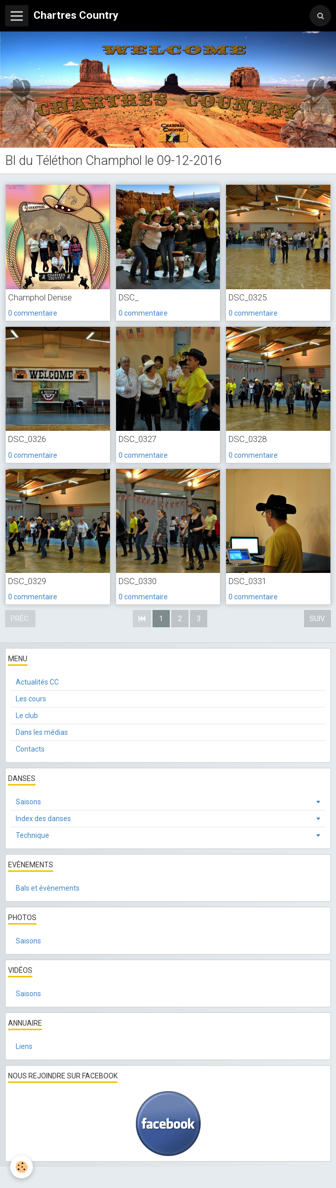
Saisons (28, 802)
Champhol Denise (40, 297)
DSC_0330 (138, 581)
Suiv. (317, 619)
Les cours (31, 699)
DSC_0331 (248, 581)
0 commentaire (32, 313)
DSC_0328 (248, 439)
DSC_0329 (27, 581)
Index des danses (43, 818)
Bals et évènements (48, 888)
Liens (24, 1046)
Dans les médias (42, 732)
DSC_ (128, 297)
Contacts (30, 749)
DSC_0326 (27, 439)
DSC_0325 (248, 297)
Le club (27, 715)
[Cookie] (21, 1167)
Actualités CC (37, 682)
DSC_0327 (138, 439)
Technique (32, 835)
